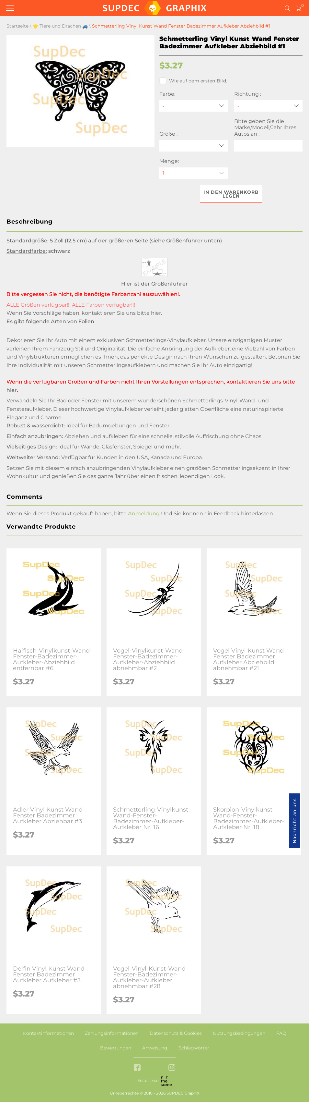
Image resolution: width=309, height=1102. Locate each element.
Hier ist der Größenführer (154, 284)
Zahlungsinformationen (112, 1033)
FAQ (281, 1033)
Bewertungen (115, 1048)
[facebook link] (137, 1068)
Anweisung (154, 1048)
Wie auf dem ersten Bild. (193, 80)
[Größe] (193, 146)
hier (156, 313)
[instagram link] (172, 1068)
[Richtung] (268, 106)
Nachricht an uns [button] (294, 820)
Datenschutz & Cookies (176, 1033)
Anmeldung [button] (144, 513)
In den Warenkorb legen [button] (231, 194)
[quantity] (193, 173)
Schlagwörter (193, 1048)
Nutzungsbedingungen (239, 1033)
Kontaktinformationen (48, 1033)
